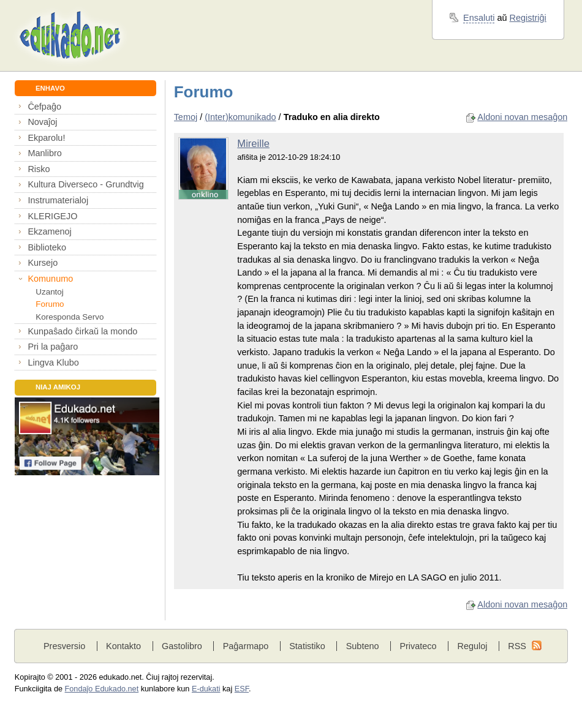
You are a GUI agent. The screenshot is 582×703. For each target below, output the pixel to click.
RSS (517, 646)
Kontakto (123, 646)
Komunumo (50, 279)
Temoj (186, 117)
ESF (242, 689)
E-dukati (206, 689)
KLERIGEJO (52, 216)
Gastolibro (182, 646)
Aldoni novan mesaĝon (522, 117)
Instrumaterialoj (58, 200)
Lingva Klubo (53, 362)
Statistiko (307, 646)
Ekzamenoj (49, 231)
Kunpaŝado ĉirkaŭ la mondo (82, 331)
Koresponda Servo (70, 316)
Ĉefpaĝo (44, 106)
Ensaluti (478, 18)
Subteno (362, 646)
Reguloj (472, 646)
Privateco (417, 646)
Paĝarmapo (246, 646)
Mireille (253, 143)
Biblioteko (47, 247)
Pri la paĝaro (53, 347)
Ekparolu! (46, 138)
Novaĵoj (42, 122)
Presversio (64, 646)
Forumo (50, 304)
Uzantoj (49, 291)
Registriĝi (528, 18)
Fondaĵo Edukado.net (102, 689)
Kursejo (43, 263)
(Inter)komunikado (240, 117)
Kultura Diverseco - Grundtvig (85, 184)
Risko (39, 169)
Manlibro (44, 153)
